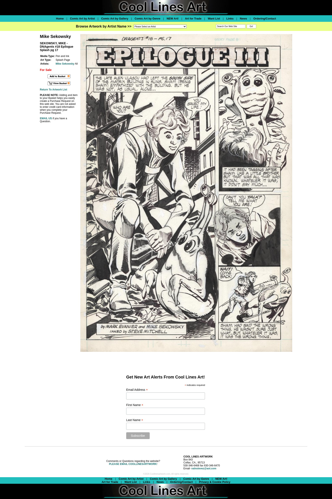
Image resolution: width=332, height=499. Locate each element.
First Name (134, 405)
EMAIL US (46, 118)
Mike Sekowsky (65, 63)
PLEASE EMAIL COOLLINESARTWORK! (133, 464)
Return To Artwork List (53, 89)
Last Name (134, 420)
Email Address (137, 390)
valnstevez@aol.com (203, 468)
